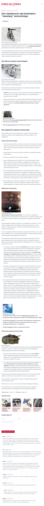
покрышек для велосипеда (19, 120)
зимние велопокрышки (35, 46)
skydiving (10, 327)
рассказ (12, 320)
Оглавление (22, 21)
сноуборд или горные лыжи (27, 315)
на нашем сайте (10, 125)
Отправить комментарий (8, 431)
